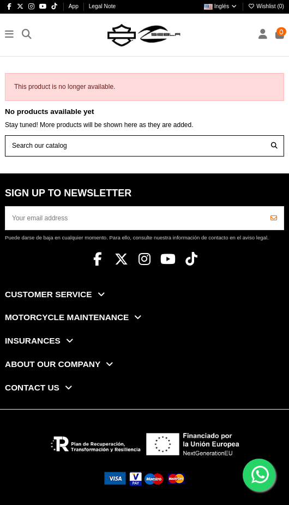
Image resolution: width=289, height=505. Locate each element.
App (74, 6)
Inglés (221, 6)
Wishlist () (266, 6)
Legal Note (102, 6)
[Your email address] (134, 218)
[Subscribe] (274, 218)
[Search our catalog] (274, 146)
